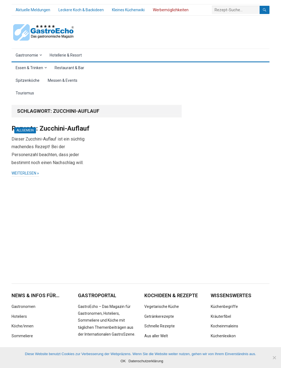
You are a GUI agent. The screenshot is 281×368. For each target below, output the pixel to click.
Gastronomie (27, 55)
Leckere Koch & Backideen (81, 10)
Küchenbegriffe (224, 306)
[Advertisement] (228, 187)
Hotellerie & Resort (66, 55)
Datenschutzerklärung (145, 361)
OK (123, 361)
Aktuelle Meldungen (33, 10)
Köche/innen (22, 326)
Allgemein (25, 130)
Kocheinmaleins (224, 326)
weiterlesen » (25, 173)
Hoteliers (19, 316)
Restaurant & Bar (69, 68)
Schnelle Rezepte (159, 326)
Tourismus (25, 93)
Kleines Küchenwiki (128, 10)
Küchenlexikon (223, 336)
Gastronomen (23, 306)
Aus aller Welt (156, 336)
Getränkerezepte (159, 316)
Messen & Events (62, 80)
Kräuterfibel (221, 316)
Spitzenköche (28, 80)
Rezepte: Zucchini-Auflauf (50, 128)
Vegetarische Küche (161, 306)
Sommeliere (22, 336)
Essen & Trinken (29, 68)
